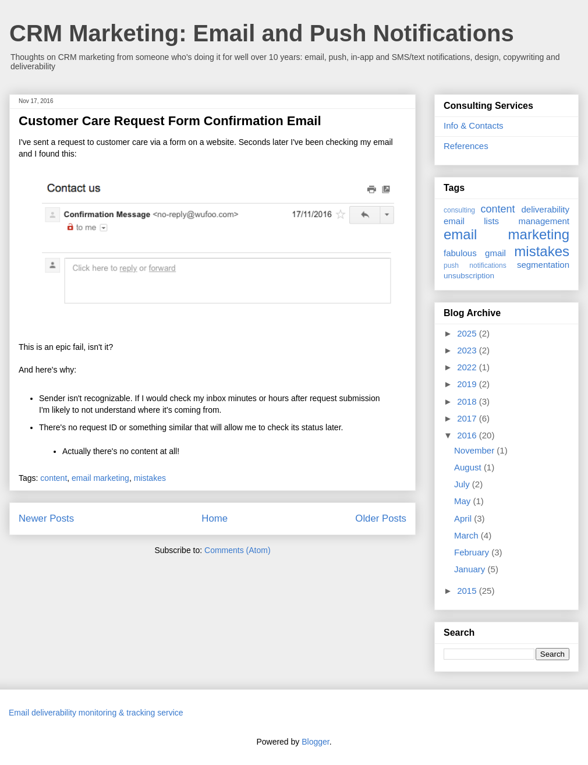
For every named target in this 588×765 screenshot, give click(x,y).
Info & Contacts (474, 125)
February (472, 552)
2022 (468, 367)
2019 (468, 384)
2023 (468, 350)
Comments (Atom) (237, 550)
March (467, 535)
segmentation (543, 265)
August (469, 467)
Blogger (315, 741)
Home (214, 518)
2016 (468, 435)
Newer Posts (46, 518)
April (464, 518)
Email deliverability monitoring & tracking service (96, 712)
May (463, 501)
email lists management (506, 221)
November (475, 450)
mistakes (150, 478)
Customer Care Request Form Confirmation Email (170, 121)
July (463, 484)
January (471, 569)
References (466, 146)
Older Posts (380, 518)
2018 (468, 401)
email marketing (100, 478)
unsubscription (469, 275)
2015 (468, 591)
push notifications (475, 265)
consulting (459, 210)
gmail (495, 253)
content (53, 478)
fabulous (460, 253)
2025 (468, 333)
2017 (468, 418)
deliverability (545, 209)
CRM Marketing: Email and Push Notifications (261, 33)
